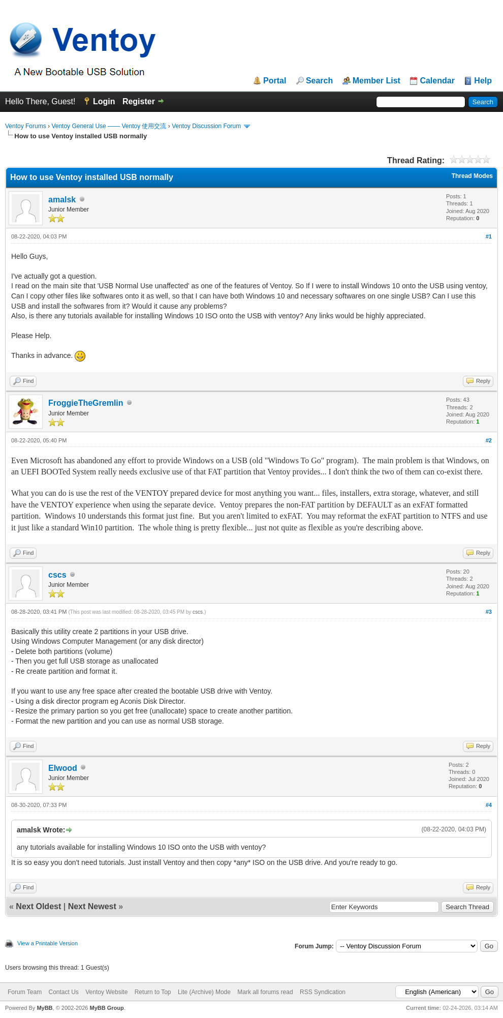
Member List (376, 81)
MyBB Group (106, 1008)
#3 (489, 612)
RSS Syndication (322, 992)
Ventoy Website (106, 992)
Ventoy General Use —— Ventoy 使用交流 (108, 126)
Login (104, 101)
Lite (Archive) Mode (204, 992)
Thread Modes (472, 175)
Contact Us (63, 992)
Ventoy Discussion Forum (206, 126)
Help (483, 81)
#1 (489, 236)
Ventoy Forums (25, 126)
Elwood (62, 768)
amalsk (62, 199)
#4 (489, 805)
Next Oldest (38, 906)
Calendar (437, 81)
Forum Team (25, 992)
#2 (489, 440)
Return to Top (153, 992)
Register (138, 101)
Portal (274, 81)
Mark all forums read (265, 992)
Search (319, 81)
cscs (57, 575)
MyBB (44, 1008)
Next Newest (92, 906)
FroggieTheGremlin (85, 403)
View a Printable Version (47, 943)
